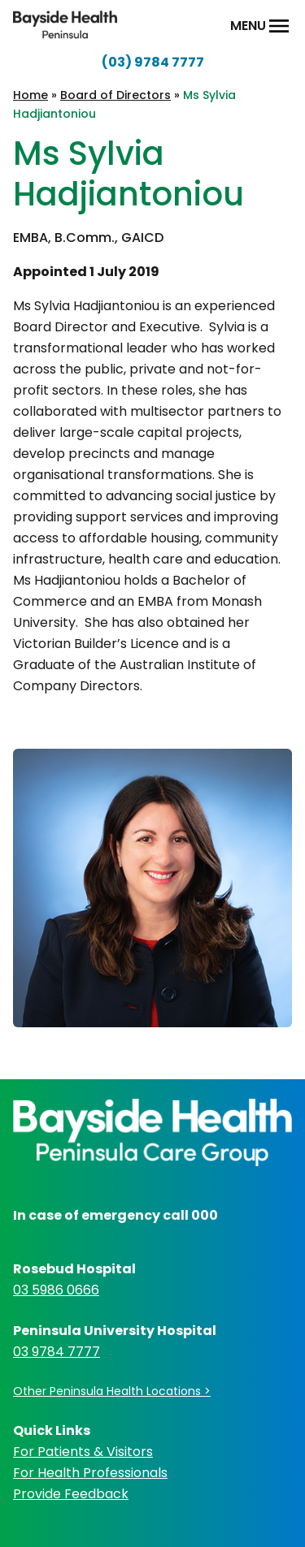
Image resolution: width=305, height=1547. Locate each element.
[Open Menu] (279, 26)
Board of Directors (115, 95)
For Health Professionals (90, 1472)
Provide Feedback (71, 1493)
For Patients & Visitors (83, 1451)
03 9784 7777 (56, 1351)
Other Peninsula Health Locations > (112, 1391)
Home (30, 95)
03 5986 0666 (56, 1290)
